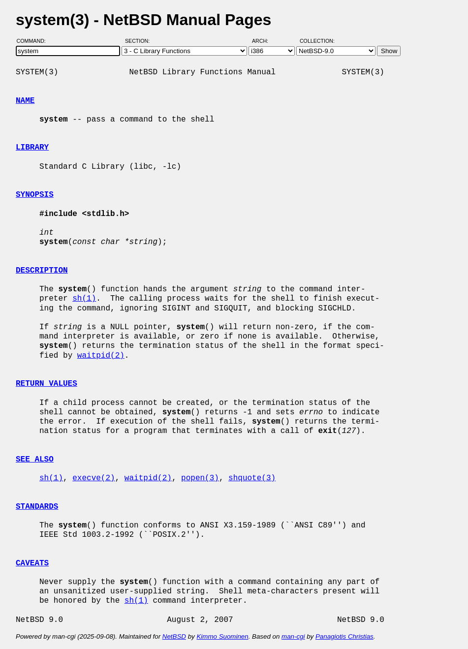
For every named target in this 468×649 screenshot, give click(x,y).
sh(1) (84, 298)
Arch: (264, 41)
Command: (34, 41)
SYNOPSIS (35, 194)
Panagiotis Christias (344, 636)
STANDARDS (37, 506)
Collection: (317, 41)
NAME (25, 100)
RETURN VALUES (46, 383)
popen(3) (200, 478)
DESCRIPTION (42, 270)
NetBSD (174, 636)
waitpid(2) (101, 355)
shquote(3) (252, 478)
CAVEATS (32, 563)
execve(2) (93, 478)
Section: (139, 41)
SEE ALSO (35, 459)
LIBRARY (32, 147)
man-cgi (293, 636)
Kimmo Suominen (222, 636)
